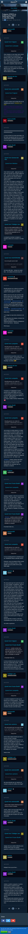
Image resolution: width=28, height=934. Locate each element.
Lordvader (7, 308)
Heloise (7, 459)
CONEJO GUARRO (17, 308)
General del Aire (17, 301)
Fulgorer (10, 20)
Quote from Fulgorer (11, 42)
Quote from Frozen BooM (12, 483)
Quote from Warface (11, 163)
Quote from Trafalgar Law (12, 224)
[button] (2, 2)
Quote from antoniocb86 (12, 89)
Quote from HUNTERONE (12, 258)
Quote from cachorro (11, 724)
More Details (4, 932)
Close (9, 932)
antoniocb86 (8, 301)
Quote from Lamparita (11, 343)
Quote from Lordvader (11, 46)
